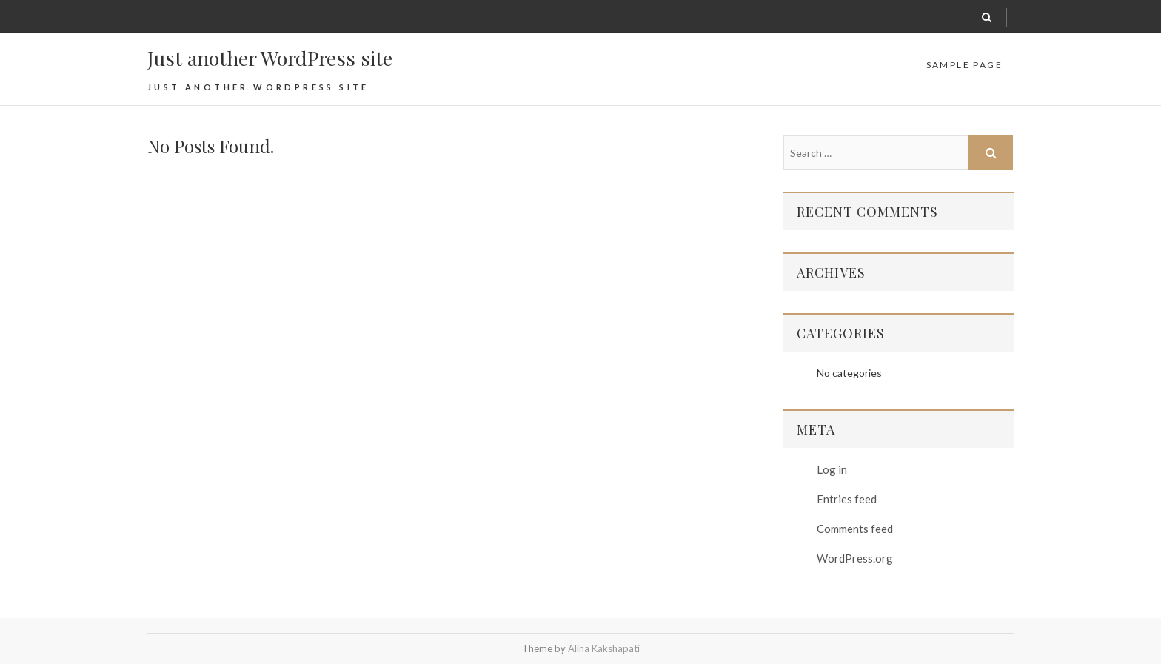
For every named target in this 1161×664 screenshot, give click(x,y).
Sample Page (964, 64)
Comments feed (855, 528)
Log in (832, 469)
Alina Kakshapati (604, 648)
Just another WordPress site (269, 57)
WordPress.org (855, 558)
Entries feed (847, 499)
